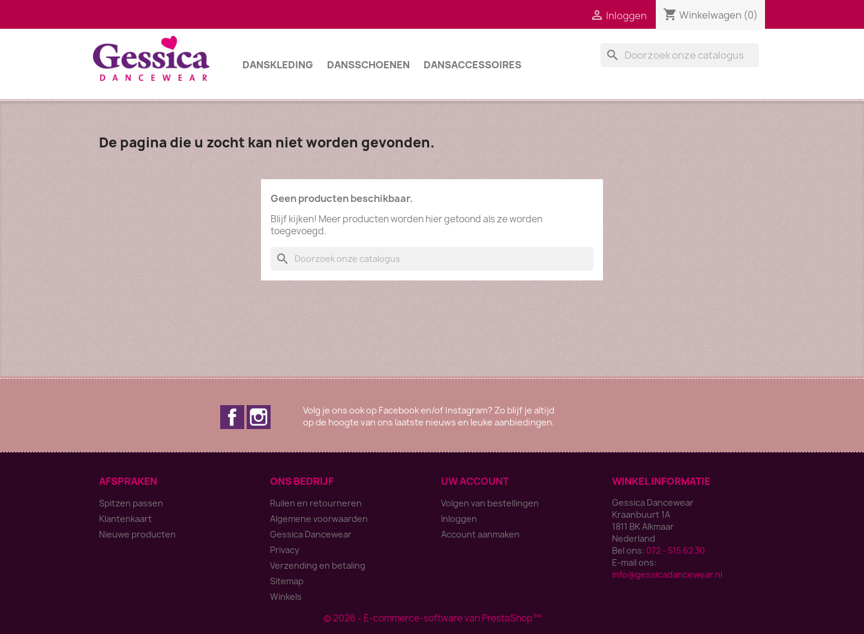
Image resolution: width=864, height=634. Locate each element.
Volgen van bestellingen (490, 503)
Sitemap (287, 581)
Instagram (259, 417)
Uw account (475, 481)
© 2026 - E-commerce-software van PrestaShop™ (432, 618)
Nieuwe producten (137, 534)
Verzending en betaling (317, 565)
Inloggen (459, 518)
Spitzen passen (131, 503)
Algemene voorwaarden (319, 518)
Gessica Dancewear (311, 534)
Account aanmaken (480, 534)
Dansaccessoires (472, 64)
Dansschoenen (368, 64)
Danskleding (277, 64)
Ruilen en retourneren (316, 503)
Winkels (286, 596)
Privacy (284, 549)
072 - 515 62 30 (675, 550)
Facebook (232, 417)
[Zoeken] (680, 55)
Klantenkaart (125, 518)
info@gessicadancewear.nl (667, 574)
